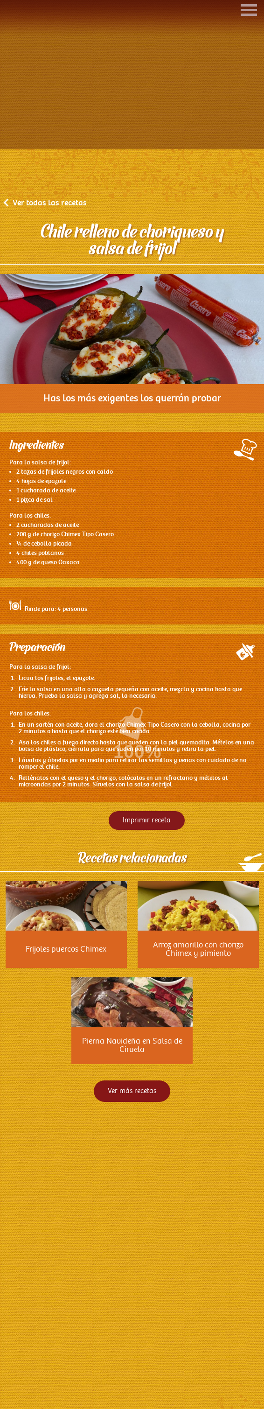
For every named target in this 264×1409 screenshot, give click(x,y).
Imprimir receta (147, 865)
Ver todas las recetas (46, 248)
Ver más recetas (132, 1136)
